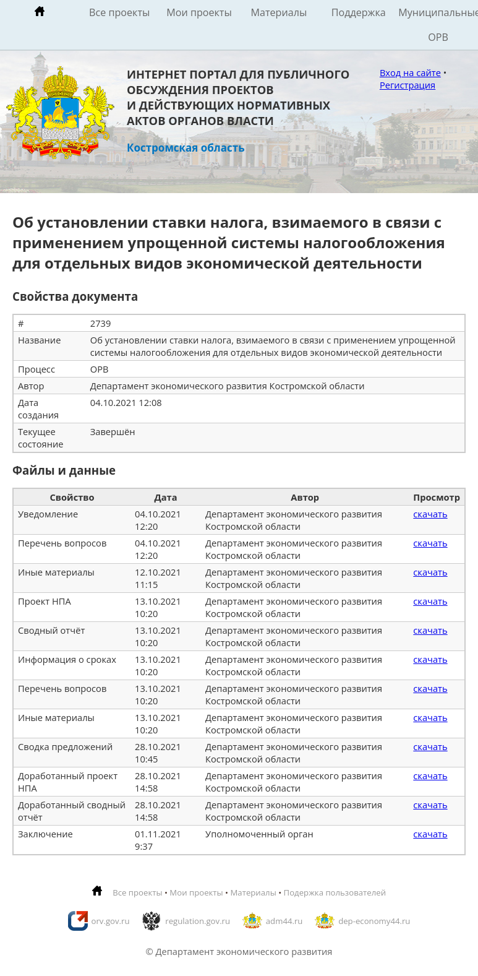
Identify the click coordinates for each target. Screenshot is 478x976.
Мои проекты (199, 12)
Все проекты (119, 12)
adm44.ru (284, 920)
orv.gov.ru (111, 920)
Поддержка (358, 12)
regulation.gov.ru (197, 920)
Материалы (278, 12)
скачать (430, 513)
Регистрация (407, 85)
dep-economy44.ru (374, 920)
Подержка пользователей (335, 892)
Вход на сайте (410, 72)
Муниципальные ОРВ (438, 25)
